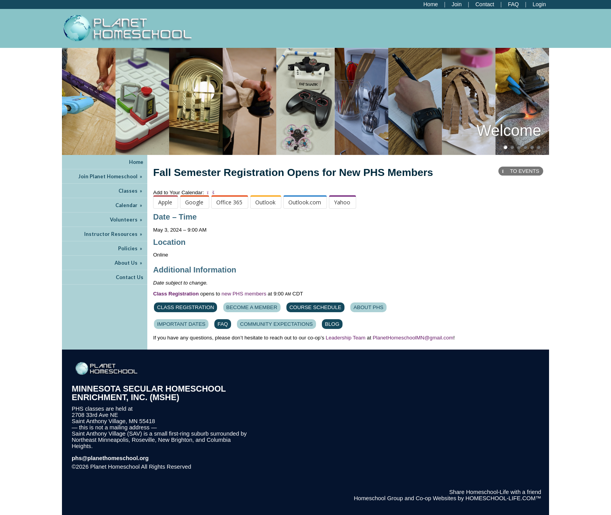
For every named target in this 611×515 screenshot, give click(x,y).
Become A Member (251, 307)
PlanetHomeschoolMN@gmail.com (413, 338)
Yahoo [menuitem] (342, 202)
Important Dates (181, 324)
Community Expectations (276, 324)
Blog (332, 324)
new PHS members (244, 294)
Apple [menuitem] (165, 202)
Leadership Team (346, 338)
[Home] (430, 4)
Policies (130, 248)
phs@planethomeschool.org (110, 458)
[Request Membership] (457, 4)
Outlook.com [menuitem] (304, 202)
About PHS (368, 307)
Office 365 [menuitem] (229, 202)
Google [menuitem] (194, 202)
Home (136, 162)
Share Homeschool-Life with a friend (495, 492)
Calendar (129, 205)
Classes (130, 191)
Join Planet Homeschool (110, 176)
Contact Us (129, 277)
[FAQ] (513, 4)
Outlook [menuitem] (265, 202)
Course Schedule (315, 307)
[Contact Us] (484, 4)
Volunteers (126, 219)
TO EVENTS (520, 171)
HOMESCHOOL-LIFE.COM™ (503, 498)
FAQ (222, 324)
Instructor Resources (113, 234)
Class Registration (185, 307)
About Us (129, 263)
